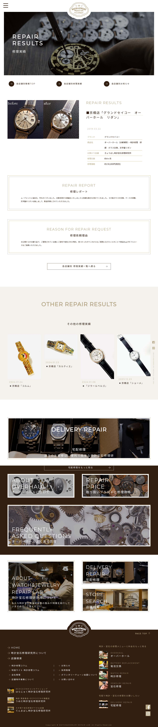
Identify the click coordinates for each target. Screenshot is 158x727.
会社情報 (16, 675)
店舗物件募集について (23, 680)
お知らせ (65, 666)
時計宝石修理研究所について (29, 653)
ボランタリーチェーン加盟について (79, 675)
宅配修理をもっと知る (80, 467)
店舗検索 (16, 658)
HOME (15, 647)
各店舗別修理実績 (73, 84)
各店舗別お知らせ (121, 84)
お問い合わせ (68, 680)
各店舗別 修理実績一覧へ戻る (79, 266)
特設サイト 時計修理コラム (26, 670)
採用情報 (65, 670)
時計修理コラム (19, 666)
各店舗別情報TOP (25, 84)
